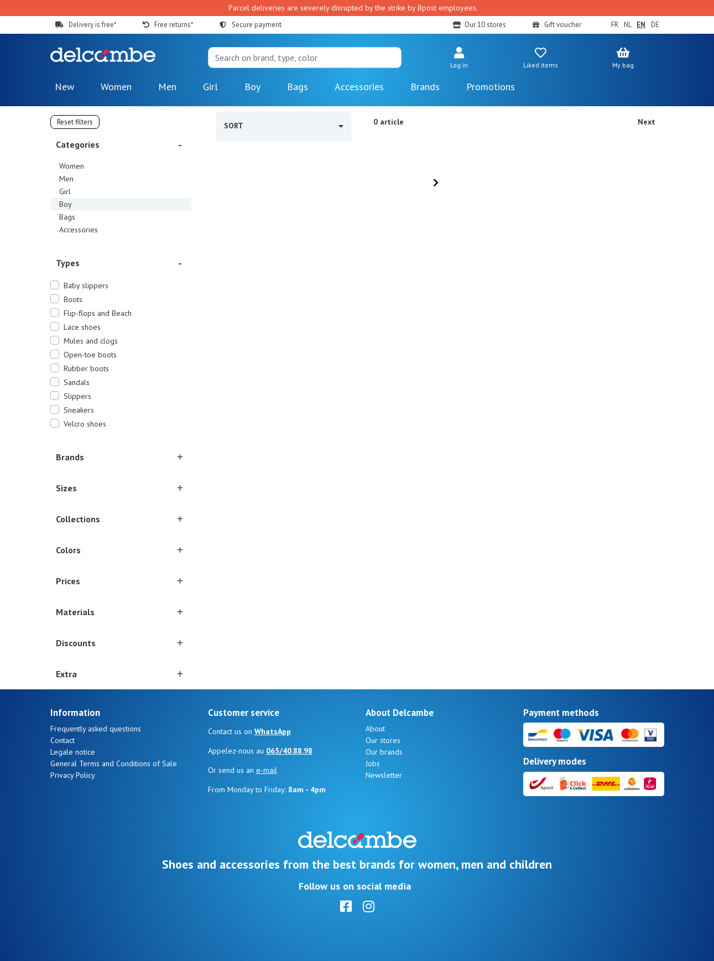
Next (646, 122)
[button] (459, 58)
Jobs (373, 763)
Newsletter (384, 775)
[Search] (305, 57)
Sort (284, 126)
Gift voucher (562, 24)
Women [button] (116, 86)
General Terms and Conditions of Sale (113, 763)
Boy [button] (252, 86)
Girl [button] (210, 86)
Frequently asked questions (95, 729)
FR (614, 24)
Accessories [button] (359, 86)
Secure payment (257, 24)
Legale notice (72, 752)
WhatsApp (272, 731)
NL (628, 24)
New (64, 86)
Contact (62, 740)
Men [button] (167, 86)
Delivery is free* (92, 24)
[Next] (435, 183)
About (375, 729)
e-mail (266, 770)
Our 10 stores (485, 24)
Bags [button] (297, 86)
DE (655, 24)
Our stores (383, 740)
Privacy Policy (72, 775)
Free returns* (173, 24)
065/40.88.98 (289, 751)
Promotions (490, 86)
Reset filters (75, 122)
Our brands (384, 752)
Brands (425, 86)
